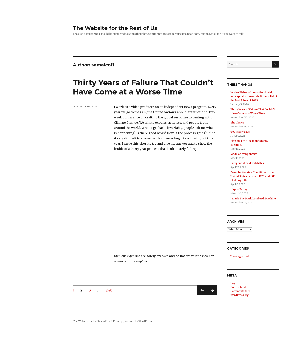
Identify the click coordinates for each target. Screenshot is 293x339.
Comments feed (240, 291)
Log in (234, 283)
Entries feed (238, 287)
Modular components (243, 154)
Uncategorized (239, 256)
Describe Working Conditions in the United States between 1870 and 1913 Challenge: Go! (252, 176)
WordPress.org (239, 295)
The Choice (237, 122)
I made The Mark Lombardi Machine (253, 198)
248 (110, 290)
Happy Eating (239, 189)
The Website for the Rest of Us (115, 28)
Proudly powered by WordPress (132, 321)
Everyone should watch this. (247, 163)
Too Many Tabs (240, 131)
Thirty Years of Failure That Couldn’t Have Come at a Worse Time (143, 87)
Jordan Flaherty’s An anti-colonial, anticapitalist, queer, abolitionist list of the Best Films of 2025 (253, 96)
